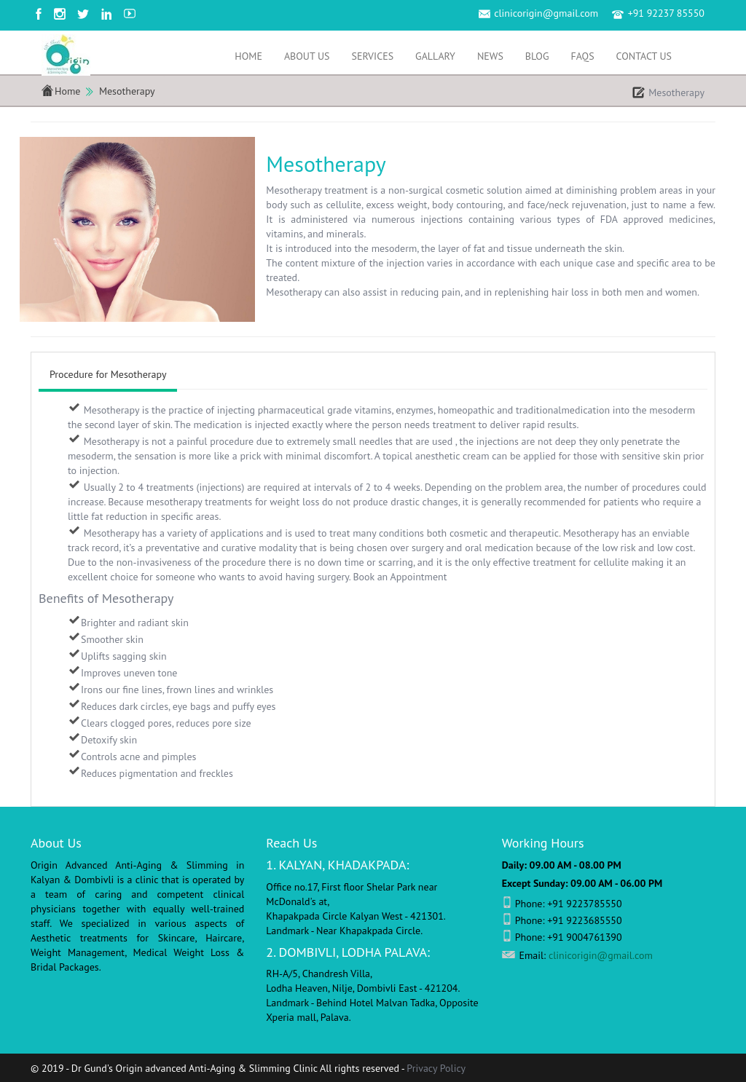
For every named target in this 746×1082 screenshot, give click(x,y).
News (490, 56)
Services (373, 56)
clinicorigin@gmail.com (546, 13)
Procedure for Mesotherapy (108, 374)
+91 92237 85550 (666, 13)
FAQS (582, 56)
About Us (307, 56)
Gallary (435, 56)
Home (248, 56)
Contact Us (644, 56)
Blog (537, 56)
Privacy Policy (436, 1068)
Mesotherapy (127, 91)
